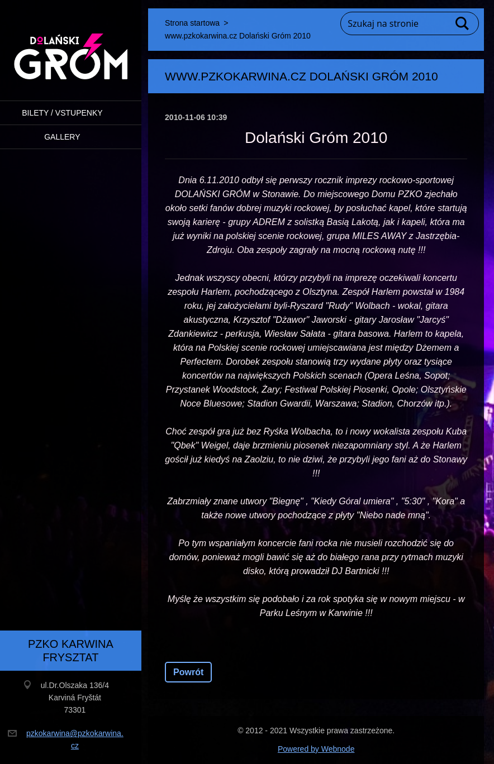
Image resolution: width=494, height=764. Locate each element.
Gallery (62, 136)
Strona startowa (192, 22)
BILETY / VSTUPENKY (62, 112)
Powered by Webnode (316, 748)
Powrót (188, 672)
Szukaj (462, 23)
